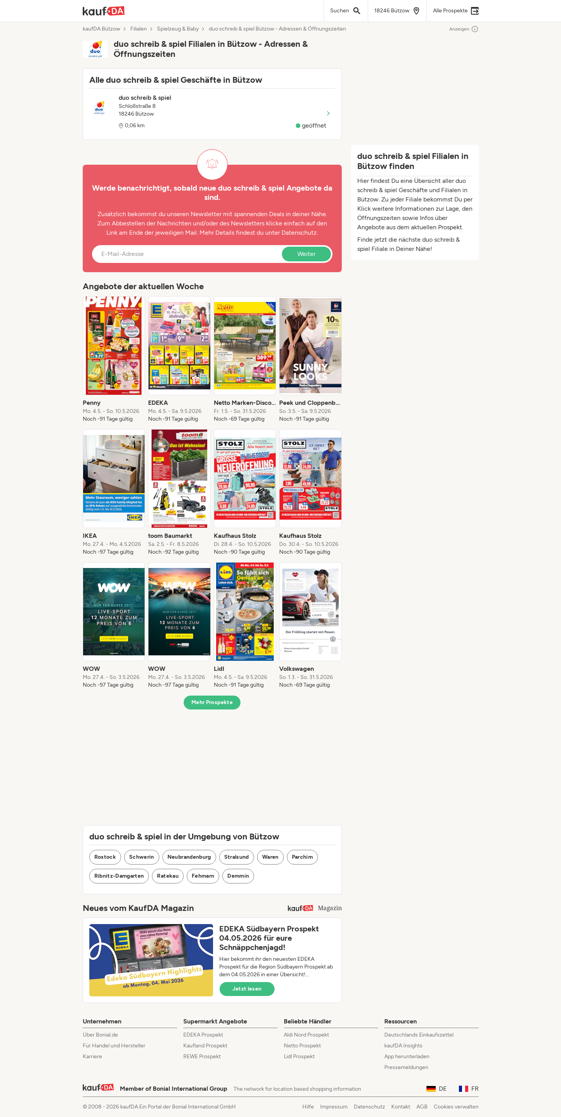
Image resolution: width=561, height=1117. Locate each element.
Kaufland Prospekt (205, 1045)
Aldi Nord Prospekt (306, 1035)
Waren (270, 857)
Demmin (238, 876)
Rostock (105, 857)
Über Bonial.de (100, 1035)
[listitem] (114, 359)
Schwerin (141, 857)
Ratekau (167, 876)
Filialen (138, 29)
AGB (422, 1106)
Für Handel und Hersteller (114, 1045)
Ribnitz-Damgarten (119, 876)
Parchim (302, 857)
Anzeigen (464, 29)
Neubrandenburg (189, 857)
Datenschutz (299, 232)
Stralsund (236, 857)
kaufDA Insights (403, 1045)
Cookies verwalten (456, 1106)
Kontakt (400, 1106)
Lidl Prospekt (299, 1056)
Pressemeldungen (406, 1067)
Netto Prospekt (302, 1045)
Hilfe (308, 1106)
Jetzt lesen (247, 989)
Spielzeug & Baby (178, 29)
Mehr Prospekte (212, 702)
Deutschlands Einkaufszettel (419, 1035)
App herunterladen (407, 1056)
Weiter (306, 254)
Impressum (334, 1106)
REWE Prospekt (202, 1056)
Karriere (92, 1056)
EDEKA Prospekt (203, 1035)
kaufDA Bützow (101, 29)
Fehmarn (203, 876)
